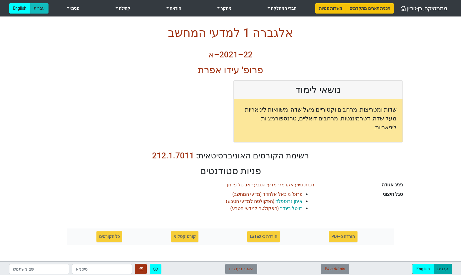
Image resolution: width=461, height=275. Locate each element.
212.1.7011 (173, 155)
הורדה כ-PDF (343, 236)
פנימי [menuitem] (74, 8)
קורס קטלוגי (185, 236)
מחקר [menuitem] (225, 8)
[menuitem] (330, 8)
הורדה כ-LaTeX (264, 236)
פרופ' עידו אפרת (230, 70)
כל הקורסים (109, 236)
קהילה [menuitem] (124, 8)
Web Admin (335, 268)
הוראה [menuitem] (175, 8)
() (267, 194)
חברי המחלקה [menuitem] (283, 8)
